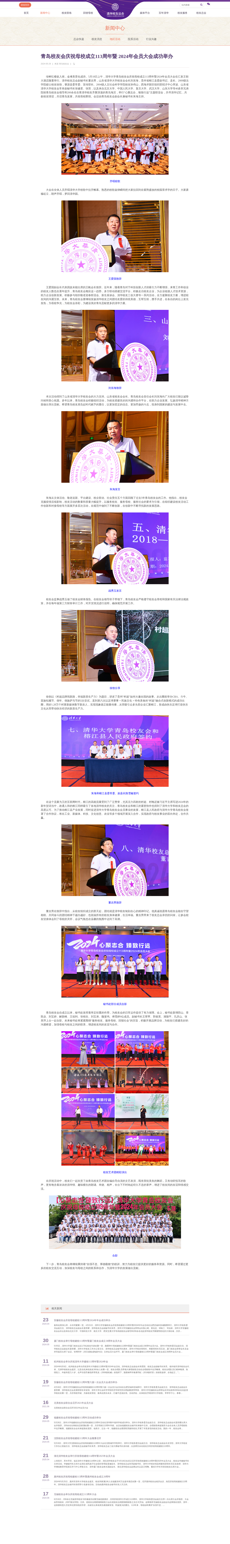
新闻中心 (45, 12)
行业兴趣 (151, 39)
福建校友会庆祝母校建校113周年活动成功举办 (77, 1417)
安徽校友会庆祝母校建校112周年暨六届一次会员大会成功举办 (85, 1382)
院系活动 (133, 39)
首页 (26, 12)
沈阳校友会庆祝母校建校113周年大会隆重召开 (77, 1438)
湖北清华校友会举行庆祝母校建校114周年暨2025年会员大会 (84, 1456)
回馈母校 (88, 12)
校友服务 (182, 12)
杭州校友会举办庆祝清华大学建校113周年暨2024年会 (81, 1361)
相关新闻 (53, 1308)
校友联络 (67, 12)
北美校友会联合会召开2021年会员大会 (73, 1403)
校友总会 (201, 12)
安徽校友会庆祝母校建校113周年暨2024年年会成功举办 (82, 1320)
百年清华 (164, 12)
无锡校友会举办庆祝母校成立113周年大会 (75, 1494)
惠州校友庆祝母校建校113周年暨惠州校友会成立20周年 (82, 1476)
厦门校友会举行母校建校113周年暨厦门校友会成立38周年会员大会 (88, 1341)
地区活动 (115, 39)
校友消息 (97, 39)
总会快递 (78, 39)
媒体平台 (145, 12)
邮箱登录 (25, 5)
